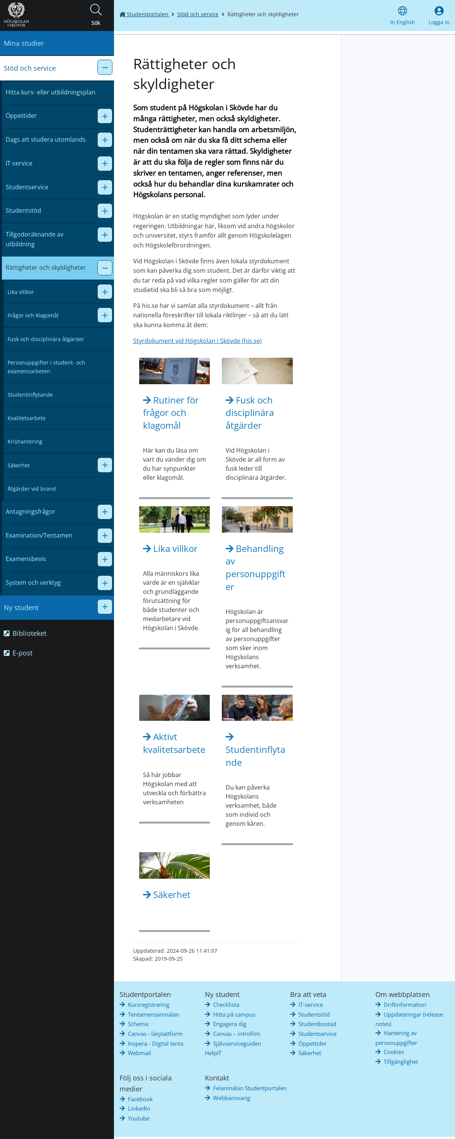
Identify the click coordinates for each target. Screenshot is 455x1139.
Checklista (226, 1004)
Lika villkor (21, 291)
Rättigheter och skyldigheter (46, 267)
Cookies (394, 1052)
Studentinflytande (30, 394)
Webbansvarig (231, 1098)
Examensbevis (26, 559)
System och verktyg (33, 582)
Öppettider (21, 115)
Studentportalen (145, 14)
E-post (18, 652)
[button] (96, 15)
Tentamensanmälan (153, 1014)
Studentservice (27, 187)
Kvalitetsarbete (27, 418)
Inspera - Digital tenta (155, 1043)
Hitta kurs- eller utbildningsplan (50, 92)
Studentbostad (317, 1024)
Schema (138, 1024)
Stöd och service (30, 68)
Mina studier (24, 43)
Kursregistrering (148, 1004)
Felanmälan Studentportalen (250, 1088)
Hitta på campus (234, 1014)
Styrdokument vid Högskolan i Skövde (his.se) (197, 341)
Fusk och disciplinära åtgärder (46, 339)
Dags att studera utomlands (46, 139)
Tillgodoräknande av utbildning (34, 239)
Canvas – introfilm (236, 1033)
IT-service (19, 163)
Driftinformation (405, 1004)
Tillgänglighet (401, 1061)
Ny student (21, 607)
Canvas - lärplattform (155, 1033)
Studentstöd (23, 210)
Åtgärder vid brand (32, 488)
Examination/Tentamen (39, 535)
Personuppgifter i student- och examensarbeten (46, 367)
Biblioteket (25, 633)
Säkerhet (19, 465)
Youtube (138, 1118)
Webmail (139, 1053)
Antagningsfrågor (30, 511)
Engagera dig (229, 1024)
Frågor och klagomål (33, 315)
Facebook (140, 1099)
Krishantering (25, 441)
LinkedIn (139, 1108)
